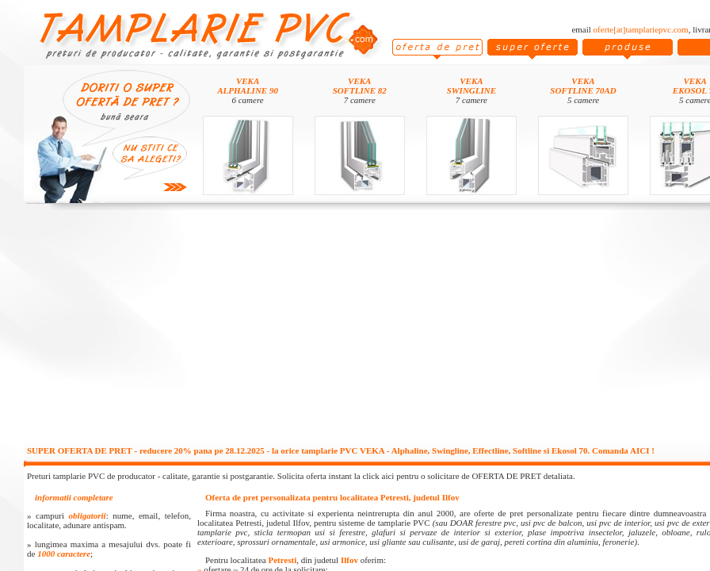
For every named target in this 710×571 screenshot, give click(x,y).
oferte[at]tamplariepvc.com (641, 29)
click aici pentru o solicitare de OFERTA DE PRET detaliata (467, 476)
